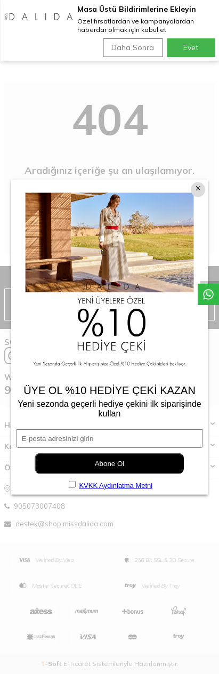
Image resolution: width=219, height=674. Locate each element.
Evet (190, 47)
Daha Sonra (132, 47)
